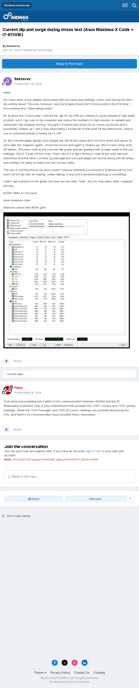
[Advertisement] (69, 553)
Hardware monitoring (38, 50)
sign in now (93, 451)
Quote (17, 361)
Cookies (99, 672)
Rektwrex (13, 46)
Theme (40, 672)
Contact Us (81, 672)
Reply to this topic (69, 63)
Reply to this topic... (23, 476)
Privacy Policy (60, 672)
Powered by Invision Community (69, 681)
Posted (28, 83)
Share (33, 499)
